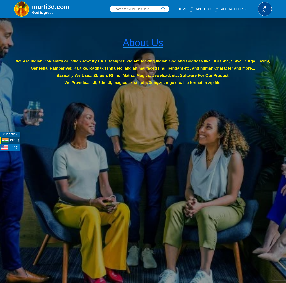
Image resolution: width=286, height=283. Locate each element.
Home (182, 9)
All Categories (234, 9)
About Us (204, 9)
